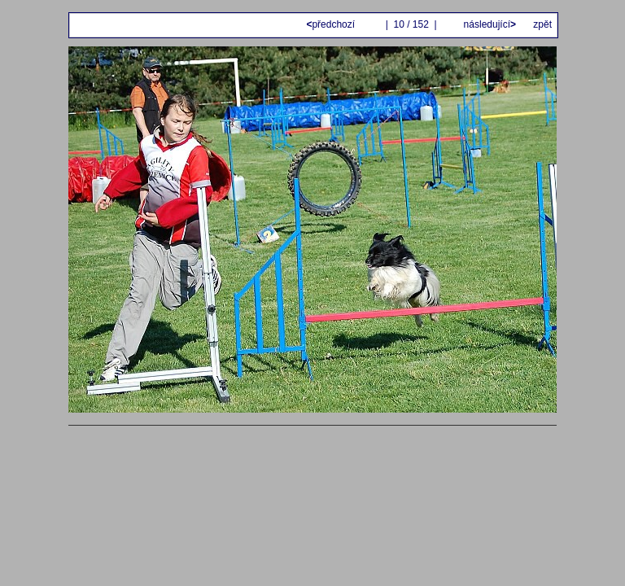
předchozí (331, 24)
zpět (542, 24)
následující (488, 24)
